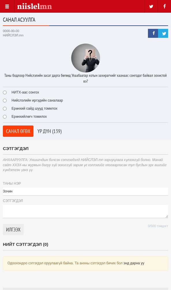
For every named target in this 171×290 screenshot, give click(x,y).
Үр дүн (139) (49, 131)
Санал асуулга (19, 19)
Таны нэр (12, 184)
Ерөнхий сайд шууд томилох (30, 108)
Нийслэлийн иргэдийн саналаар (33, 100)
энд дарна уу (133, 263)
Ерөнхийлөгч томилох (25, 117)
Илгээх (13, 229)
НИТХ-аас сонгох (21, 92)
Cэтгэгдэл (13, 201)
